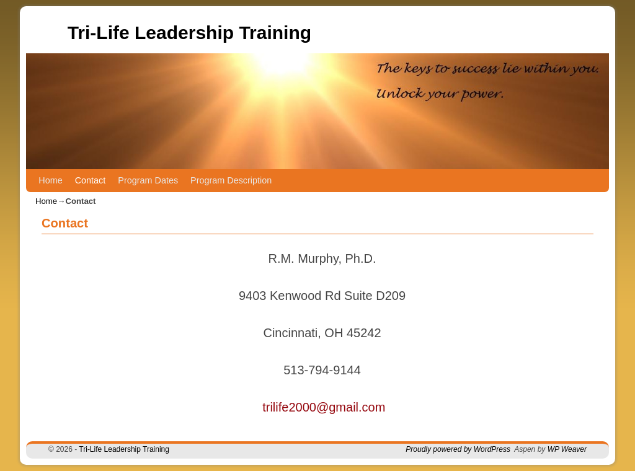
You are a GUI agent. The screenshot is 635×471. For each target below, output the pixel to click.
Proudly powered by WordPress (458, 449)
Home (50, 180)
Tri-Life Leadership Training (189, 32)
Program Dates (148, 180)
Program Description (231, 180)
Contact (90, 180)
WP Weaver (567, 449)
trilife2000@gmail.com (323, 407)
